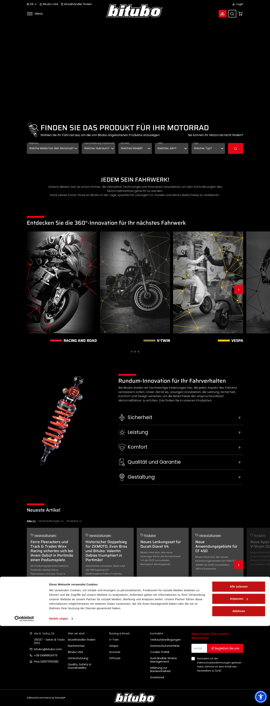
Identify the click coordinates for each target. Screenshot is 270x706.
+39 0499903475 (45, 655)
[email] (199, 648)
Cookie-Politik (159, 652)
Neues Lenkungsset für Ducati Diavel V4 (160, 544)
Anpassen (239, 678)
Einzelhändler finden (76, 4)
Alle (31, 521)
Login (237, 4)
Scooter (114, 652)
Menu (35, 13)
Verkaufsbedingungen (165, 639)
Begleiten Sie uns (225, 648)
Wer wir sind (76, 633)
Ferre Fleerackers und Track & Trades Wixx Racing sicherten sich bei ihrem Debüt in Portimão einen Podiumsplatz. (52, 551)
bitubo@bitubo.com (48, 649)
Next (238, 289)
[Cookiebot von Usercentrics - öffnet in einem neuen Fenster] (24, 699)
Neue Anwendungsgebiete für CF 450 (216, 546)
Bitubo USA (48, 4)
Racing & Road (119, 633)
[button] (180, 417)
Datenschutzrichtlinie (165, 646)
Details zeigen (58, 698)
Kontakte (156, 633)
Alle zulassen (239, 666)
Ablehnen (238, 691)
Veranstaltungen (51, 521)
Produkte (74, 521)
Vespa (113, 646)
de (32, 4)
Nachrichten (76, 646)
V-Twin (114, 639)
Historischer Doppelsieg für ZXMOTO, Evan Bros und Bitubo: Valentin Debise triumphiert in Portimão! (106, 551)
